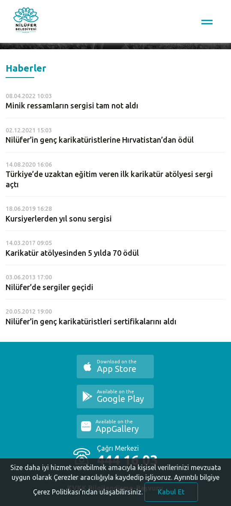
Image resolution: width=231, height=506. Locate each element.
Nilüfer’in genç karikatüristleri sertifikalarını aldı (91, 321)
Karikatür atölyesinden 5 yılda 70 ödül (72, 253)
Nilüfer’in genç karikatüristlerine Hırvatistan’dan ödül (100, 139)
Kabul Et (171, 495)
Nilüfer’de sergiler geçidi (49, 287)
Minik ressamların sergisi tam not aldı (72, 105)
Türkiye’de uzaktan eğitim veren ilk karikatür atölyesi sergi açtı (109, 179)
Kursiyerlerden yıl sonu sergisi (59, 218)
